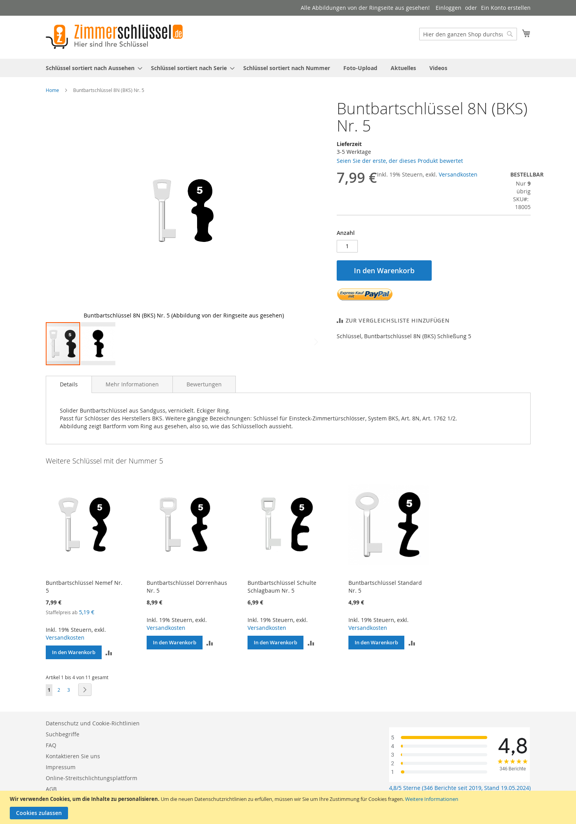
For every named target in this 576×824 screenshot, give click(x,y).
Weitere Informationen (431, 798)
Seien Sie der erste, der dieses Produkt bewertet (400, 160)
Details (69, 384)
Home (52, 90)
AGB (51, 789)
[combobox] (468, 34)
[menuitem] (91, 68)
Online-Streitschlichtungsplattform (91, 778)
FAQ (51, 745)
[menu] (288, 68)
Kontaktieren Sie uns (73, 756)
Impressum (60, 767)
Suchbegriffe (62, 734)
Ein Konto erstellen (506, 7)
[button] (306, 210)
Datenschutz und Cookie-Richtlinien (93, 723)
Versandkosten (458, 174)
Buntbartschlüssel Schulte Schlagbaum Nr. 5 (282, 586)
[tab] (69, 384)
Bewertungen (204, 384)
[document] (289, 807)
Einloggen (448, 7)
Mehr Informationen (132, 384)
